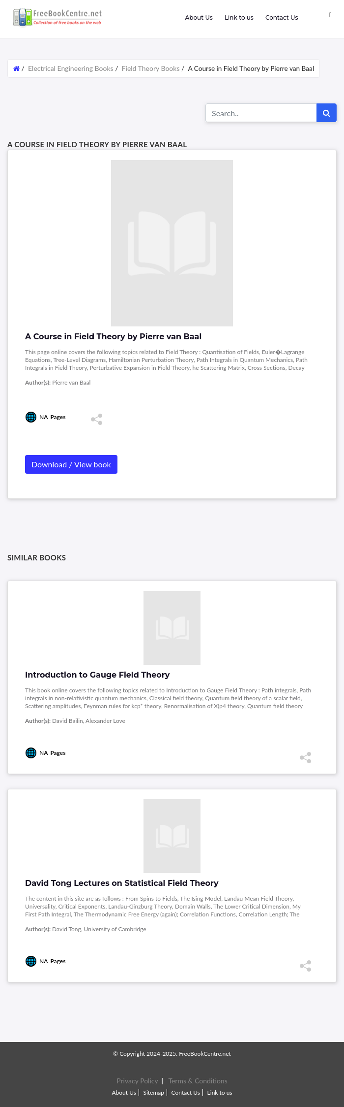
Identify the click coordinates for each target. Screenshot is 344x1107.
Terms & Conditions (197, 1080)
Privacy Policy (137, 1080)
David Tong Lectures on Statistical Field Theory (122, 883)
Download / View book (71, 464)
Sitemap (153, 1092)
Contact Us (281, 17)
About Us (198, 17)
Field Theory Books (151, 68)
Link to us (239, 17)
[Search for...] (261, 112)
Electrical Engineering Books (71, 68)
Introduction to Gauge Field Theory (97, 675)
